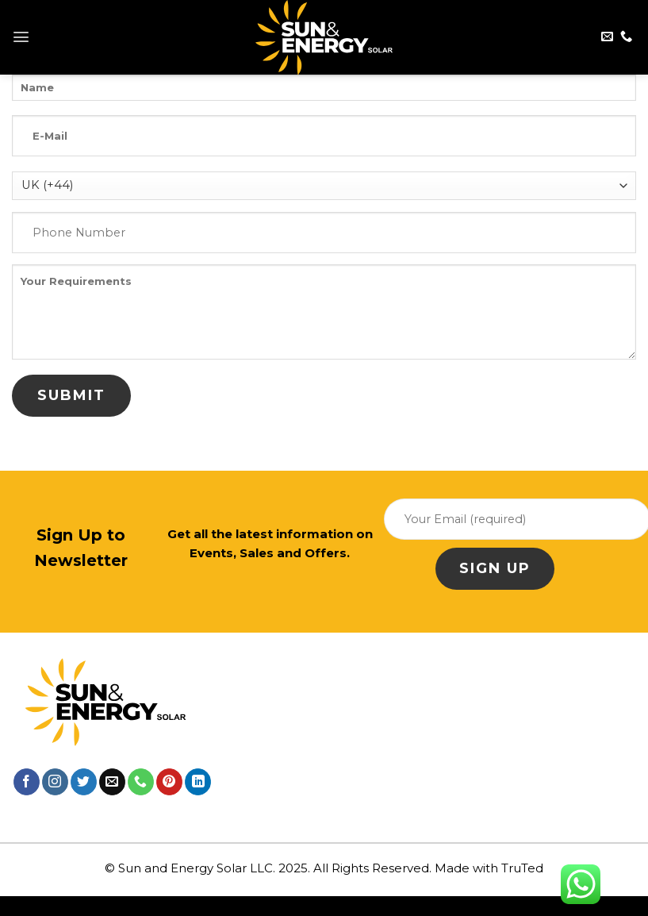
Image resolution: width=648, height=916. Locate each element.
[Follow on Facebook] (26, 781)
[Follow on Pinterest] (169, 781)
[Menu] (21, 37)
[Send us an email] (607, 37)
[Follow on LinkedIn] (198, 781)
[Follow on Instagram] (55, 781)
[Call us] (626, 37)
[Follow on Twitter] (84, 781)
